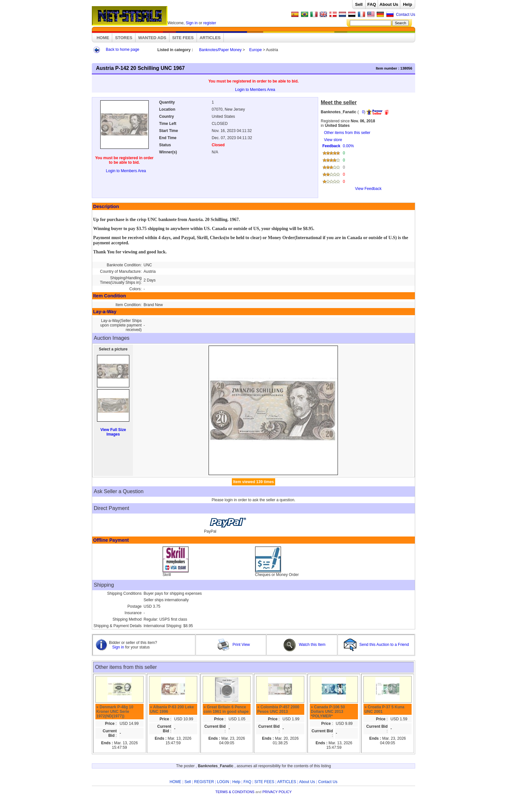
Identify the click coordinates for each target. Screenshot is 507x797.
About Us (389, 4)
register (209, 23)
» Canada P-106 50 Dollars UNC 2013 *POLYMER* (328, 711)
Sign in (192, 23)
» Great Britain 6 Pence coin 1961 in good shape (226, 709)
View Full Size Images (113, 432)
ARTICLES (210, 37)
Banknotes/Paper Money (220, 50)
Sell (358, 4)
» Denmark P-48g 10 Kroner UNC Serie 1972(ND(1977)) (114, 711)
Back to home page (122, 49)
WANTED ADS (152, 37)
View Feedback (368, 188)
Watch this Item (304, 644)
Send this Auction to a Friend (377, 644)
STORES (123, 37)
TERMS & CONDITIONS (234, 792)
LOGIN (223, 782)
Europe (255, 50)
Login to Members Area (255, 89)
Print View (233, 644)
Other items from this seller (347, 132)
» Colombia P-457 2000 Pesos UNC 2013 (278, 709)
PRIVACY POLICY (277, 792)
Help (407, 4)
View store (367, 166)
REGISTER (204, 782)
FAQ (371, 4)
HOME (103, 37)
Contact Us (405, 14)
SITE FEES (183, 37)
